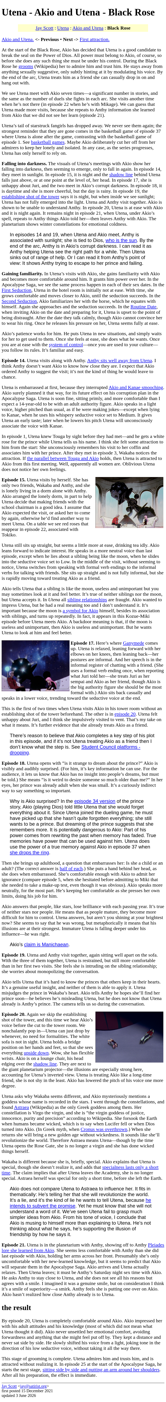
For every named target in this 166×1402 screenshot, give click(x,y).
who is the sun (121, 240)
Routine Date (143, 306)
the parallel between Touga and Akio (63, 458)
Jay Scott (44, 28)
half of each (71, 868)
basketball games (48, 142)
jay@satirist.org (33, 1386)
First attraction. (95, 39)
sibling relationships (87, 599)
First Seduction (16, 290)
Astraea (21, 1107)
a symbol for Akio (80, 610)
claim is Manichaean (46, 944)
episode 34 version (94, 801)
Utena (63, 28)
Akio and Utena (87, 28)
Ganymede (133, 643)
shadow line (121, 174)
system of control (66, 344)
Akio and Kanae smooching (135, 387)
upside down (36, 1052)
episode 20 (124, 714)
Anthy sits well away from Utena (119, 360)
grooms (26, 66)
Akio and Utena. (18, 39)
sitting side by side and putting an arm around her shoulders (101, 1369)
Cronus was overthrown (104, 1129)
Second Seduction (19, 301)
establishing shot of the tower (30, 196)
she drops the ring (29, 852)
